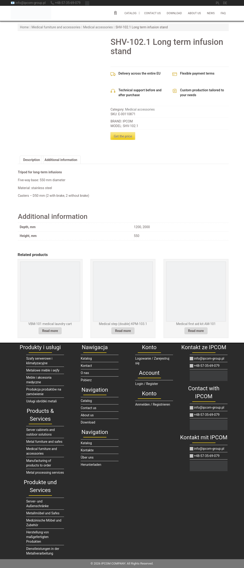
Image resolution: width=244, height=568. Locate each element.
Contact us (152, 13)
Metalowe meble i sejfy (42, 370)
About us (194, 13)
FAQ (223, 13)
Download (174, 13)
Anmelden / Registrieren (152, 404)
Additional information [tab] (61, 160)
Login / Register (146, 384)
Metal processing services (45, 472)
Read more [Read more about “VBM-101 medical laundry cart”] (50, 331)
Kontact (86, 366)
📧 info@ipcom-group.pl (28, 3)
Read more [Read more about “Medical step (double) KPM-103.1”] (123, 331)
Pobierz (86, 380)
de (225, 3)
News (211, 13)
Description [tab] (31, 160)
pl (217, 3)
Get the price (123, 136)
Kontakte (87, 450)
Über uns (87, 457)
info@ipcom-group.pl (207, 358)
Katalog (86, 358)
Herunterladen (91, 464)
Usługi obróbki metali (41, 401)
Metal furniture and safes (44, 441)
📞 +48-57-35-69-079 (65, 3)
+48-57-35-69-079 (204, 366)
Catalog (130, 13)
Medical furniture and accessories (56, 27)
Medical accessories (98, 27)
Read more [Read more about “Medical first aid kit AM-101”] (196, 331)
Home (24, 27)
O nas (85, 373)
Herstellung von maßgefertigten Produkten (37, 536)
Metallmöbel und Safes (42, 513)
